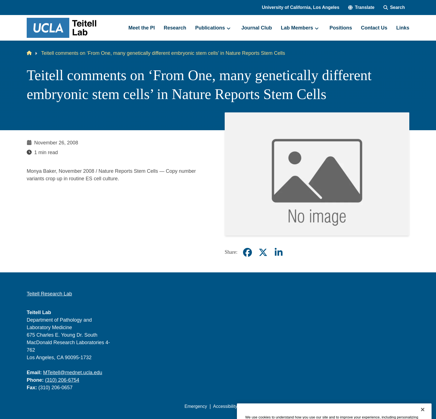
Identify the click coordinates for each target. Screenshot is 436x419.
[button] (361, 7)
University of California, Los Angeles (301, 7)
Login (356, 406)
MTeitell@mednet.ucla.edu (72, 372)
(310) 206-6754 (62, 380)
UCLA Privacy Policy (263, 406)
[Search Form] (394, 7)
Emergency (196, 406)
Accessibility (225, 406)
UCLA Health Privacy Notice (317, 406)
